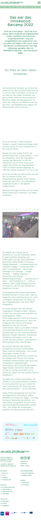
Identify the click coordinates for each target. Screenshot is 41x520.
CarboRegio (5, 494)
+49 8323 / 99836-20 (6, 464)
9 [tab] (30, 210)
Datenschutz (24, 461)
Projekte (3, 485)
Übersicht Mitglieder (28, 473)
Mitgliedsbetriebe (27, 471)
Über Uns (5, 473)
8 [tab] (26, 210)
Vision (4, 475)
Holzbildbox (5, 505)
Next (38, 210)
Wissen (23, 480)
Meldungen (5, 501)
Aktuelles (3, 499)
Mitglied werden (27, 475)
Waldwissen (25, 482)
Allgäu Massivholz (7, 491)
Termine (4, 503)
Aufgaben (5, 477)
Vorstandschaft (6, 480)
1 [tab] (2, 210)
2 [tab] (6, 210)
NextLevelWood (6, 489)
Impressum (24, 463)
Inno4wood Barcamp (8, 487)
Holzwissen (25, 485)
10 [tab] (34, 210)
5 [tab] (16, 210)
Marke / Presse (25, 466)
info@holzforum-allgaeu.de (8, 466)
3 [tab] (9, 210)
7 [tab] (23, 210)
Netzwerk (3, 471)
